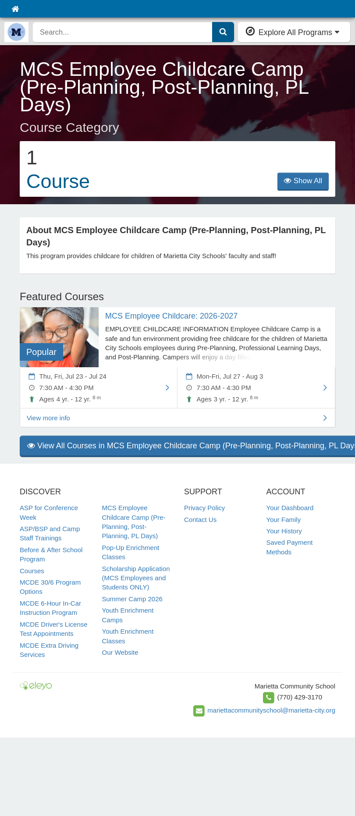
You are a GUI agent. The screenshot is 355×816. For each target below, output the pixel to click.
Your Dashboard (290, 507)
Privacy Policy (204, 507)
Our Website (120, 652)
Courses (32, 571)
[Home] (15, 9)
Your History (284, 531)
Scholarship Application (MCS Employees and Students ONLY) (136, 578)
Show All (303, 181)
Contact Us (200, 519)
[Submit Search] (223, 32)
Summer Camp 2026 (132, 599)
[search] (123, 32)
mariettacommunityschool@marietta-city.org (271, 710)
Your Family (283, 519)
